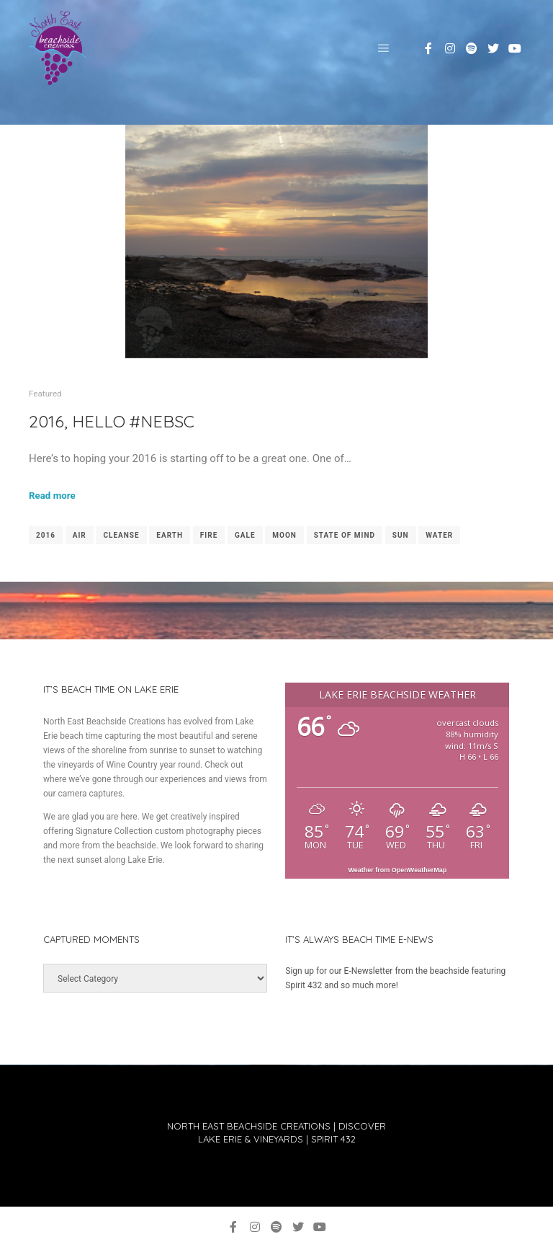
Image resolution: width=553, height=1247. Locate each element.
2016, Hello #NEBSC (111, 421)
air (79, 535)
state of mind (344, 535)
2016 (45, 535)
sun (400, 535)
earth (169, 535)
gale (245, 535)
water (439, 535)
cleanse (121, 535)
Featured (45, 394)
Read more (52, 495)
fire (208, 535)
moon (284, 535)
